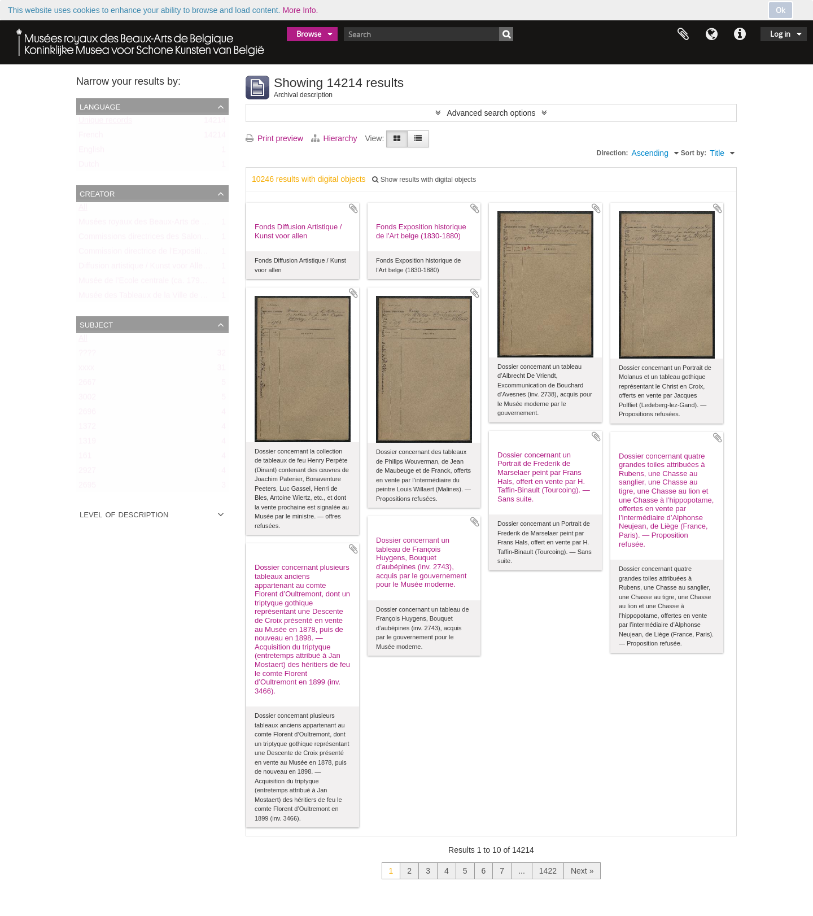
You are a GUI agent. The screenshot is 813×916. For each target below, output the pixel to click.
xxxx (86, 369)
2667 (87, 384)
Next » (582, 870)
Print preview (274, 138)
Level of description (124, 514)
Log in (780, 34)
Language (711, 34)
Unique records (105, 122)
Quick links (739, 34)
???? (87, 355)
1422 (548, 870)
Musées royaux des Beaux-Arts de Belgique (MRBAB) (173, 224)
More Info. (300, 10)
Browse (308, 34)
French (90, 137)
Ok (780, 10)
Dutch (88, 166)
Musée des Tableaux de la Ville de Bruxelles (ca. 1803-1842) (184, 297)
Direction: (612, 153)
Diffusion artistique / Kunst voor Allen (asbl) (153, 268)
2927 (87, 472)
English (91, 151)
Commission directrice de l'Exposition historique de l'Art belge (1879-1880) (208, 253)
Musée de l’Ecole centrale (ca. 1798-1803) (152, 282)
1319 (87, 443)
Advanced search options (491, 112)
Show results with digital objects (424, 180)
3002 (87, 399)
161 (84, 458)
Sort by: (693, 153)
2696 (87, 413)
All (83, 209)
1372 (87, 428)
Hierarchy (335, 138)
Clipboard (683, 34)
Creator (97, 193)
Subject (96, 324)
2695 (87, 487)
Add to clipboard (353, 208)
